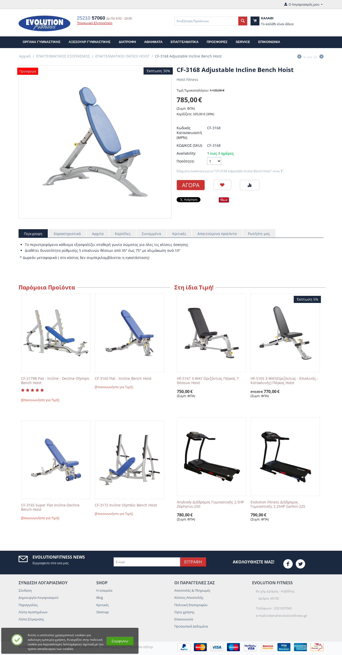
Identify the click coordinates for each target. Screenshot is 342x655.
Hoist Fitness (187, 79)
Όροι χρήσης (184, 612)
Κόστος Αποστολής (188, 597)
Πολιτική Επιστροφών (191, 605)
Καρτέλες (123, 233)
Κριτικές (179, 233)
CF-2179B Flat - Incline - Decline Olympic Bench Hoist (55, 380)
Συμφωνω (120, 640)
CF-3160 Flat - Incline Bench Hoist (123, 378)
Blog (99, 597)
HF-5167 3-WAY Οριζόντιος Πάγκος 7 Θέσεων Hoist (208, 380)
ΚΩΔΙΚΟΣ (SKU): (190, 145)
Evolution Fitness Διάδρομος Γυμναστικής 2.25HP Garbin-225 (278, 504)
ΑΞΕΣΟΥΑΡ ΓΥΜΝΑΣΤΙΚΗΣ (90, 42)
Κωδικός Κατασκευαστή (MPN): (189, 132)
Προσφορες (217, 42)
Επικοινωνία (183, 619)
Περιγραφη (33, 233)
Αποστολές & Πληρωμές (192, 590)
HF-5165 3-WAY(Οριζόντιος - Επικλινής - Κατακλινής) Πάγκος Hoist (284, 380)
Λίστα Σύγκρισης (31, 619)
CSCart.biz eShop (140, 647)
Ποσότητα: (186, 161)
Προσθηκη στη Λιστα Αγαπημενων (222, 185)
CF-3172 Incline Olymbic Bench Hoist (126, 505)
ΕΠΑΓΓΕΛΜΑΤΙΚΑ (185, 42)
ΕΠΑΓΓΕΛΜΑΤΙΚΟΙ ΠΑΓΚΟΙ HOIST (122, 56)
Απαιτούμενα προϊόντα (217, 233)
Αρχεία (98, 233)
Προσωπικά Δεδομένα (191, 626)
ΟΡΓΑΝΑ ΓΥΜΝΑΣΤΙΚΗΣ (41, 42)
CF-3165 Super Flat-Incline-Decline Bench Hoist (50, 507)
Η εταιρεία (104, 590)
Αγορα (190, 185)
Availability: (186, 153)
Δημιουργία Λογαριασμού (38, 597)
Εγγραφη (193, 562)
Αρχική (25, 56)
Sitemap (102, 612)
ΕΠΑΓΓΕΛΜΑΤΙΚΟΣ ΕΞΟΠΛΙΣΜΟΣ (63, 56)
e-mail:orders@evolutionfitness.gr (281, 615)
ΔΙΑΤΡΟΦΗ (127, 42)
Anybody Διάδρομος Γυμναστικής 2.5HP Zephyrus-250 (210, 504)
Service (243, 42)
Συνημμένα (151, 233)
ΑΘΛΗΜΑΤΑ (153, 42)
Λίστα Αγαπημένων (33, 612)
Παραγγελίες (28, 605)
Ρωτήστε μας (259, 233)
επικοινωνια (269, 42)
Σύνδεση (25, 590)
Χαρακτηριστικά (67, 233)
